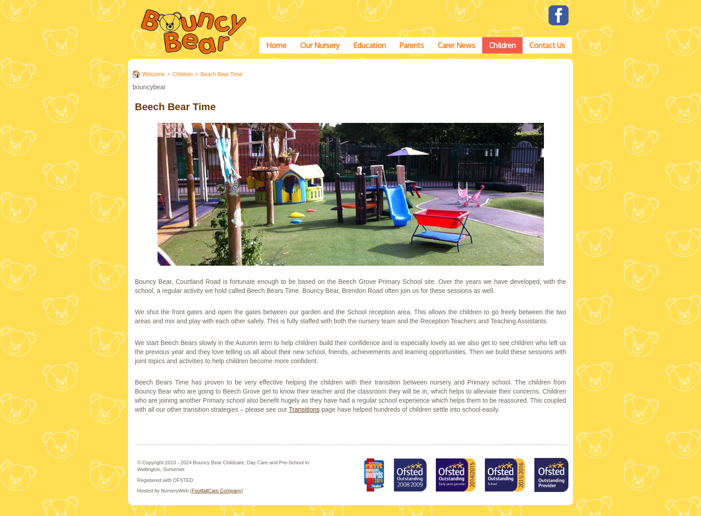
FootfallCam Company (216, 490)
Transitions (304, 409)
